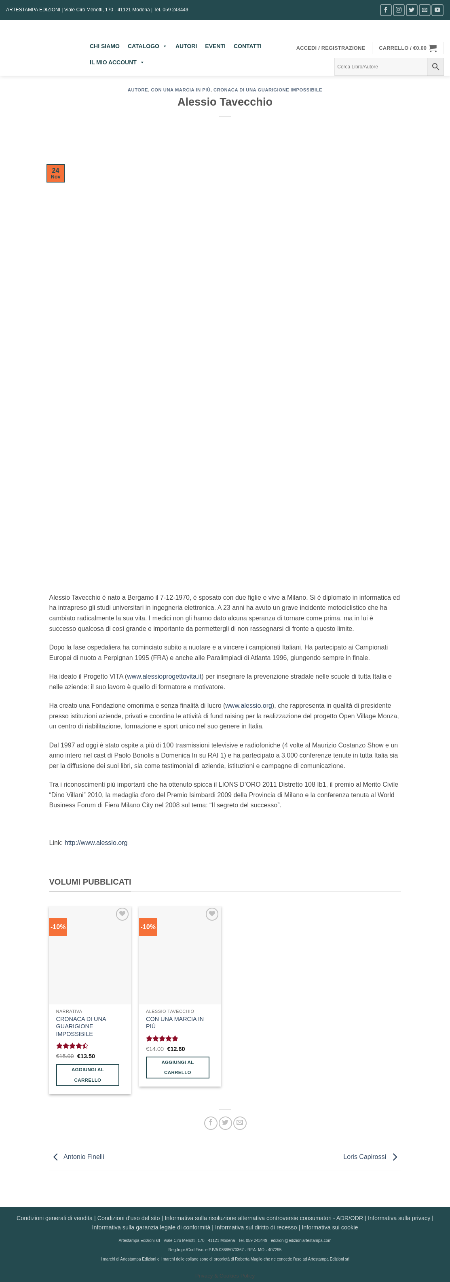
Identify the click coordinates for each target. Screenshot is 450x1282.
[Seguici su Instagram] (399, 10)
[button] (330, 48)
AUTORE (138, 89)
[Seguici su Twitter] (412, 10)
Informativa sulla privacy (399, 1218)
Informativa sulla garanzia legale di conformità (151, 1227)
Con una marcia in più (181, 89)
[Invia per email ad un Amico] (240, 1123)
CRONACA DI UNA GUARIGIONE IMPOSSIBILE (81, 1026)
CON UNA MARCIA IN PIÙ (175, 1023)
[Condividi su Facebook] (211, 1123)
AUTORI (186, 46)
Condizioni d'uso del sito (128, 1218)
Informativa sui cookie (330, 1227)
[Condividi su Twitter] (225, 1123)
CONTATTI (248, 46)
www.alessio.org (248, 705)
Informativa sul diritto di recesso (256, 1227)
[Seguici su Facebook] (386, 10)
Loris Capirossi (372, 1156)
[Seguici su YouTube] (437, 10)
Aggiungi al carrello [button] (88, 1074)
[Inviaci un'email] (425, 10)
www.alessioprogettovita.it (164, 676)
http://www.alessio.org (96, 842)
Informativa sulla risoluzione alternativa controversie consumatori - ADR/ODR (264, 1218)
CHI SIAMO (105, 46)
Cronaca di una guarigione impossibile (267, 89)
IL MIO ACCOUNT (117, 62)
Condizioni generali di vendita (55, 1218)
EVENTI (215, 46)
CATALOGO (147, 46)
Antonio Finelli (76, 1156)
